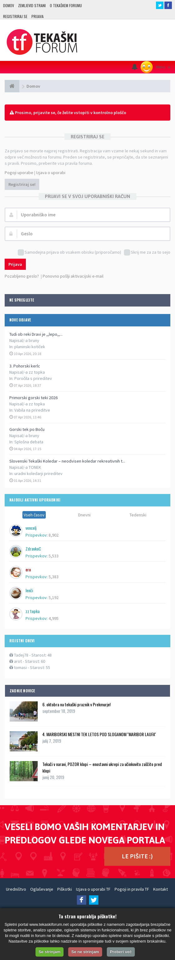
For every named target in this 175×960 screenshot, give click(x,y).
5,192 (54, 597)
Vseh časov (34, 515)
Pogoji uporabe (19, 172)
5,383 (54, 576)
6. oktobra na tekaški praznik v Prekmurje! (76, 704)
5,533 (54, 556)
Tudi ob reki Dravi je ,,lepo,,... (36, 334)
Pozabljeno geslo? (22, 276)
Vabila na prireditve (32, 410)
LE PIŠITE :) (137, 856)
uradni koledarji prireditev (38, 473)
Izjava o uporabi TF (93, 889)
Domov (8, 5)
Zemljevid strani (32, 5)
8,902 (54, 535)
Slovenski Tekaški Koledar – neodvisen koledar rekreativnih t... (67, 461)
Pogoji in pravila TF (132, 889)
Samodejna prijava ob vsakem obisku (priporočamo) (69, 252)
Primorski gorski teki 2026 (33, 397)
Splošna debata (28, 442)
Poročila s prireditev (33, 378)
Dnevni (84, 515)
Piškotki (64, 889)
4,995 (54, 618)
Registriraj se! (21, 184)
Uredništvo (16, 889)
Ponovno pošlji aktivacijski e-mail (73, 276)
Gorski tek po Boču (27, 429)
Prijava (37, 16)
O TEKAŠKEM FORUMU (66, 5)
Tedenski (138, 515)
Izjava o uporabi (50, 172)
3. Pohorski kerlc (24, 366)
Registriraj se (15, 16)
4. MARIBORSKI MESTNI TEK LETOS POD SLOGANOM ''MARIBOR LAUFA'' (99, 734)
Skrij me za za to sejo (147, 252)
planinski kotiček (29, 346)
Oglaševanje (41, 889)
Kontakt (160, 889)
